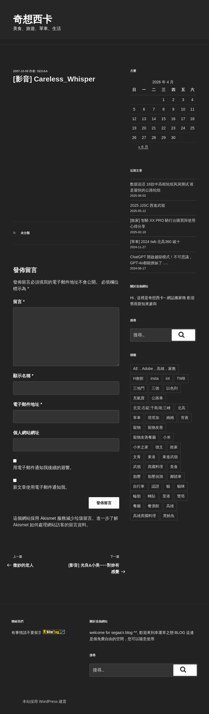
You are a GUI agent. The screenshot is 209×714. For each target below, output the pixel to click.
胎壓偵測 (155, 476)
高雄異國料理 (144, 516)
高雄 (170, 506)
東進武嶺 (170, 457)
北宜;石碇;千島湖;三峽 (152, 408)
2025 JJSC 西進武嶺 (147, 205)
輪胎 (137, 496)
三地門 (139, 388)
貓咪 (181, 486)
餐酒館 (153, 506)
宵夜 (185, 417)
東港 (151, 457)
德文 (159, 447)
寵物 (137, 427)
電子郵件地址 (27, 404)
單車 (137, 417)
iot (168, 378)
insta (154, 378)
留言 (19, 301)
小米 (167, 437)
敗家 (174, 447)
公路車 (157, 398)
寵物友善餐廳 (144, 437)
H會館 (138, 378)
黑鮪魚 (168, 516)
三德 (155, 388)
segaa (42, 71)
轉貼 (151, 496)
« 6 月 (143, 147)
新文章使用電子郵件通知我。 (41, 487)
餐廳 (137, 506)
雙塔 (181, 496)
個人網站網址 (26, 432)
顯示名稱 (23, 375)
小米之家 (140, 447)
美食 (174, 466)
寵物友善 (155, 427)
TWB (181, 378)
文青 (137, 457)
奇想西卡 (32, 19)
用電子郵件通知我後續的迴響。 (43, 467)
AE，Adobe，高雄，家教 (154, 368)
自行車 (139, 486)
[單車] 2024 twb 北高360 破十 (155, 241)
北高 (181, 408)
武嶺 (137, 466)
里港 (166, 496)
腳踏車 (176, 476)
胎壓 (137, 476)
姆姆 (170, 417)
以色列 (172, 388)
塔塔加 (153, 417)
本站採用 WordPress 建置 (44, 701)
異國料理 (155, 466)
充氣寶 (139, 398)
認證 (155, 486)
